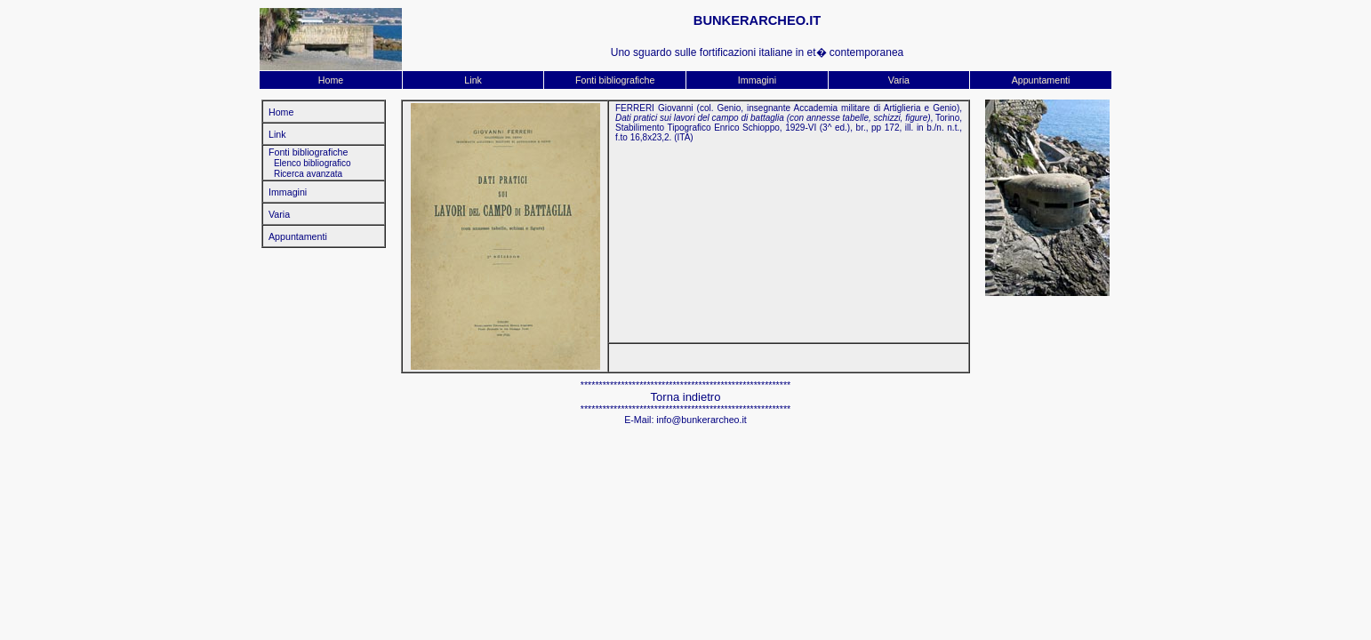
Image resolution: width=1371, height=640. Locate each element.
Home (330, 80)
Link (473, 80)
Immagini (757, 80)
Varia (899, 80)
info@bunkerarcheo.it (701, 419)
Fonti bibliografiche (614, 80)
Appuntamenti (1041, 80)
